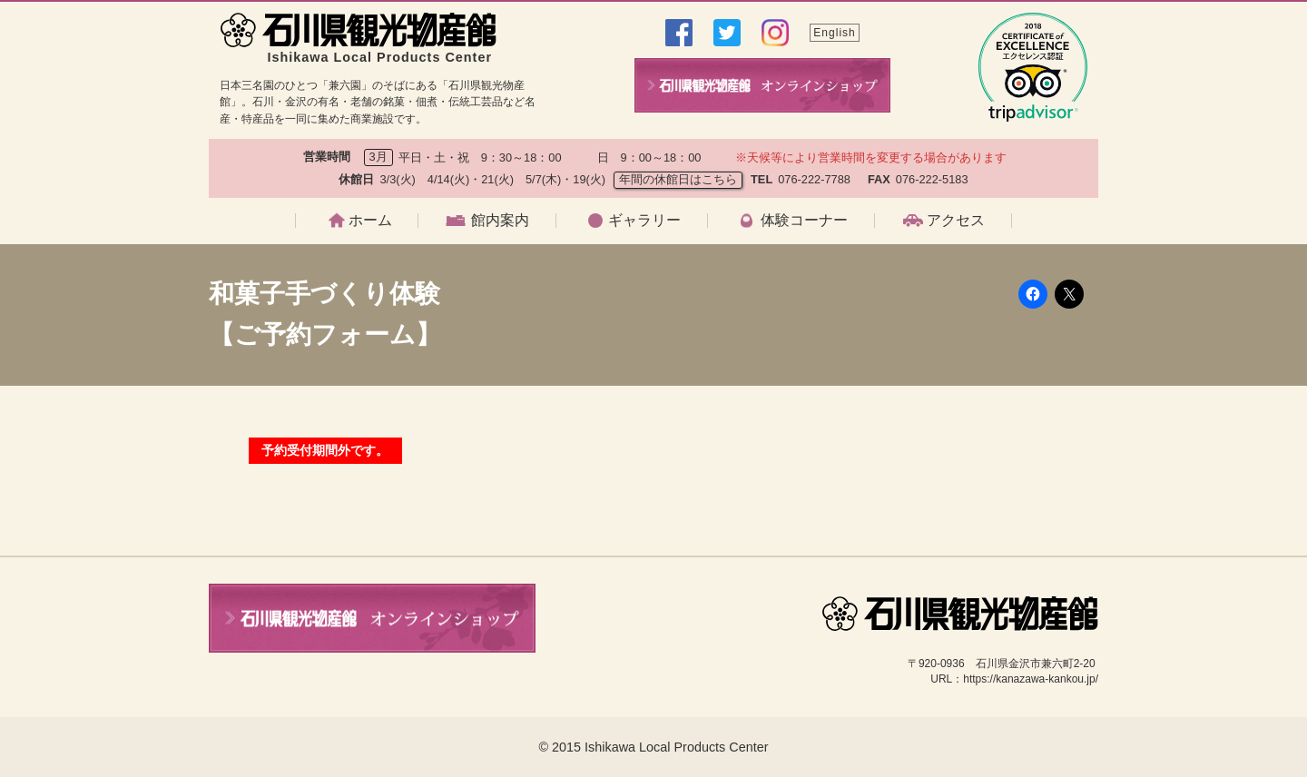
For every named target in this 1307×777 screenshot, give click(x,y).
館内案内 (500, 220)
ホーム (370, 220)
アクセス (956, 220)
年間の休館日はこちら (678, 179)
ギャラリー (644, 220)
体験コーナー (804, 220)
